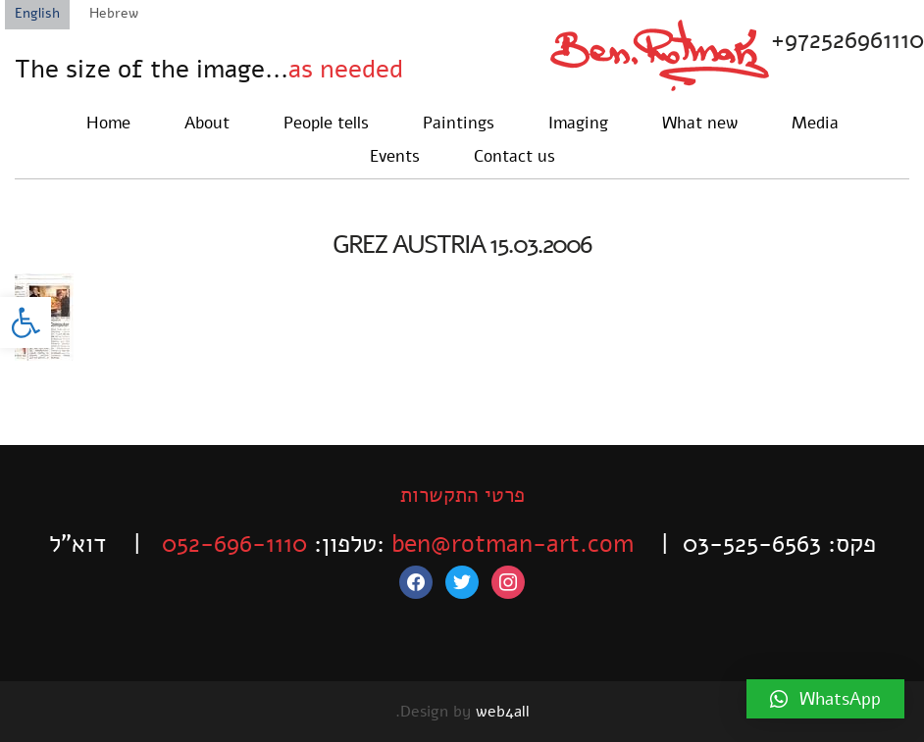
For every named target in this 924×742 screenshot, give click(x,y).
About (207, 123)
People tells (326, 123)
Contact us (514, 156)
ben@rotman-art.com (512, 544)
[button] (25, 322)
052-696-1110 (234, 544)
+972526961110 (847, 40)
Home (108, 123)
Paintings (458, 123)
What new (700, 123)
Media (815, 123)
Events (395, 156)
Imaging (578, 123)
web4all (503, 711)
